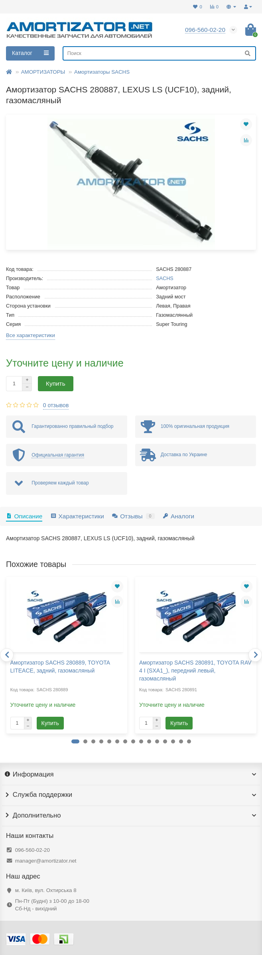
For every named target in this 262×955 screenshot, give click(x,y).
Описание (24, 516)
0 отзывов (56, 405)
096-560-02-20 (32, 850)
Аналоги (179, 516)
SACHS (164, 278)
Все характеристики (30, 335)
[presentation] (7, 655)
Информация (131, 774)
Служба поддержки (131, 794)
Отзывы (133, 516)
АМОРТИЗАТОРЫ (43, 72)
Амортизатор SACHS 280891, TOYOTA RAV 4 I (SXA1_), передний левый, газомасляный (195, 670)
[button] (75, 741)
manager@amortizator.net (46, 861)
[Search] (159, 53)
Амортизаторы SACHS (102, 72)
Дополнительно (131, 815)
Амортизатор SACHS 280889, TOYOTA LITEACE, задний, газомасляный (60, 666)
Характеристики (77, 516)
